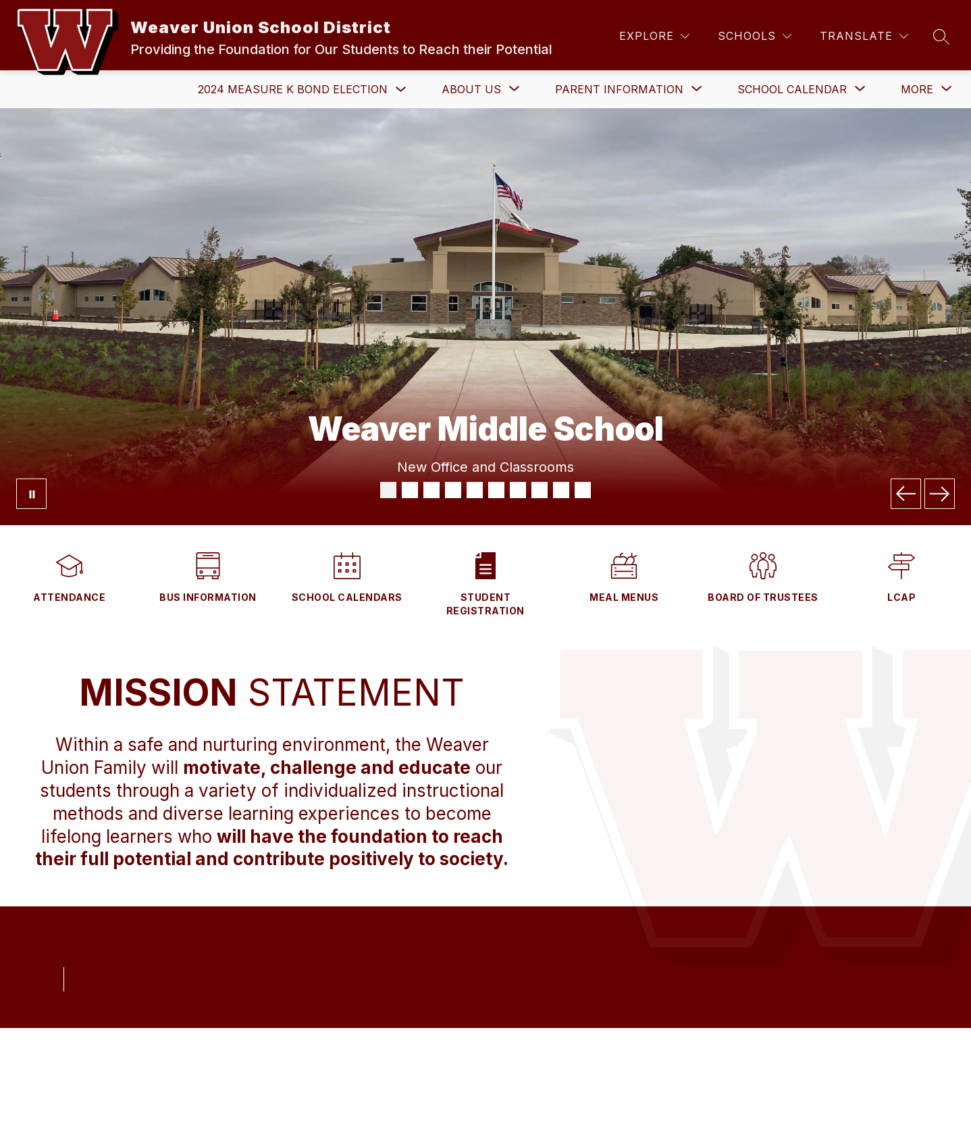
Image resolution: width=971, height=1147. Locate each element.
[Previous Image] (906, 494)
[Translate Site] (864, 36)
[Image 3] (431, 490)
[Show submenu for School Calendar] (792, 89)
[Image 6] (496, 490)
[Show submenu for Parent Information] (619, 89)
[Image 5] (475, 490)
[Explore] (654, 36)
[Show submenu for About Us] (471, 89)
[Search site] (941, 36)
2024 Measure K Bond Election (293, 89)
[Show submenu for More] (917, 89)
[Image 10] (583, 490)
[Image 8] (539, 490)
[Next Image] (939, 494)
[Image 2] (410, 490)
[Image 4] (453, 490)
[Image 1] (388, 490)
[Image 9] (561, 490)
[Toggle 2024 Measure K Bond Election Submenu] (401, 89)
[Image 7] (518, 490)
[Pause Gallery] (31, 494)
